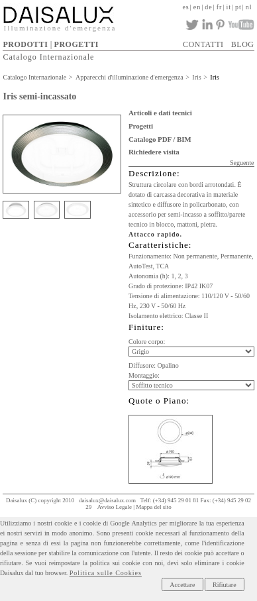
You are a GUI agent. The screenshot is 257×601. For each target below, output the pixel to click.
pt (238, 7)
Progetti (140, 126)
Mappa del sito (154, 507)
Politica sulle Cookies (106, 572)
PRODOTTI (25, 44)
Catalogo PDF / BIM (159, 139)
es (185, 7)
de (208, 7)
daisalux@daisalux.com (107, 500)
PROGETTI (76, 44)
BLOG (242, 44)
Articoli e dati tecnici (160, 113)
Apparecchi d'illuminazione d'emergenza (129, 77)
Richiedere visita (154, 152)
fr (220, 7)
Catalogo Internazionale (48, 57)
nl (249, 7)
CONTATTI (203, 44)
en (197, 7)
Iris (196, 77)
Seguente (242, 162)
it (228, 7)
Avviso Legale (114, 507)
